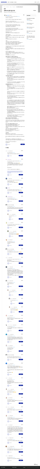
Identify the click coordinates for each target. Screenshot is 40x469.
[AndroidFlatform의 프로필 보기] (9, 196)
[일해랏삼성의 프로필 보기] (9, 334)
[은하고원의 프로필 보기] (9, 315)
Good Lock (18, 16)
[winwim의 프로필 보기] (8, 415)
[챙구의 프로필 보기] (8, 455)
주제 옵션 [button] (34, 10)
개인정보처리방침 (14, 467)
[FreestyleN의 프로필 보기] (9, 363)
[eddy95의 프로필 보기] (8, 345)
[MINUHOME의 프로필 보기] (9, 159)
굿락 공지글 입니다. (30, 23)
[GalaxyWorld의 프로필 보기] (10, 214)
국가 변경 (24, 467)
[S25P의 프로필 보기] (8, 257)
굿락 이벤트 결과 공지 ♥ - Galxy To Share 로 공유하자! (31, 37)
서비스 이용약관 (3, 467)
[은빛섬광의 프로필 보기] (12, 298)
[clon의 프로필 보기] (8, 178)
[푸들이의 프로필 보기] (8, 239)
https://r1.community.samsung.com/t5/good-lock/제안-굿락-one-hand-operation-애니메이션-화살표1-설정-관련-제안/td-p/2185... (15, 172)
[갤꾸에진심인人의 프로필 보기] (11, 231)
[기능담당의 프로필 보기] (8, 15)
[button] (6, 144)
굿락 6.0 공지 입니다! (30, 27)
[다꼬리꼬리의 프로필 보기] (9, 446)
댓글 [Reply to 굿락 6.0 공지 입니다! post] (22, 144)
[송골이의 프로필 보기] (8, 397)
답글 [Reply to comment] (20, 155)
